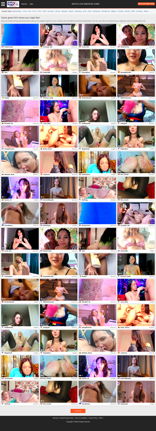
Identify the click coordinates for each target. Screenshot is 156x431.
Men (31, 4)
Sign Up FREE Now (146, 4)
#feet (44, 11)
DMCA (101, 418)
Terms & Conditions (81, 418)
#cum (34, 11)
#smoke (127, 11)
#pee (84, 11)
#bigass (113, 11)
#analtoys (139, 11)
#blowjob (64, 11)
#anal (25, 11)
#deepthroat (106, 11)
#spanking (78, 11)
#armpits (120, 11)
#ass (29, 11)
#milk (133, 11)
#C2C (39, 11)
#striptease (96, 11)
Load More (78, 411)
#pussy (57, 11)
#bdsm (146, 11)
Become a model (58, 418)
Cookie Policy (93, 418)
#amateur (51, 11)
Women (24, 4)
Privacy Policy (68, 418)
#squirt (71, 11)
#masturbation (17, 11)
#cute (90, 11)
